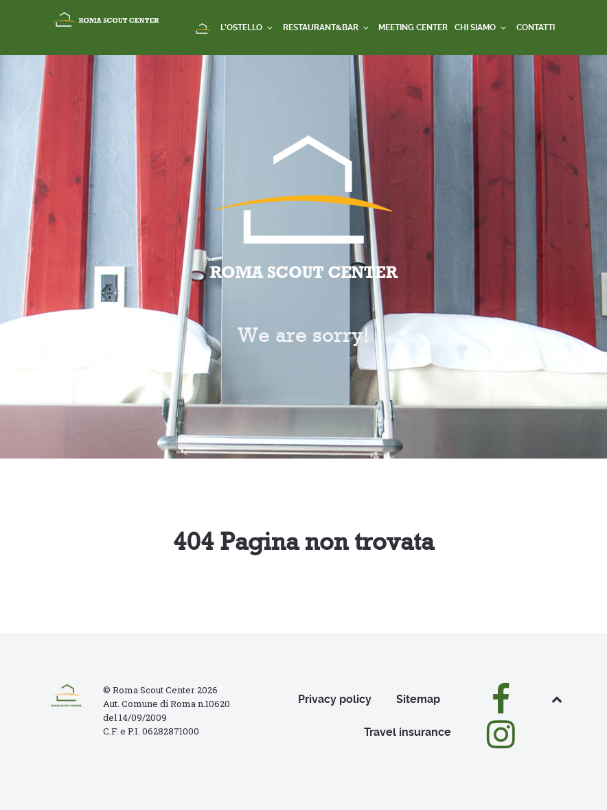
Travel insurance (407, 732)
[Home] (203, 29)
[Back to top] (556, 699)
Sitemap (418, 699)
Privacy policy (334, 699)
